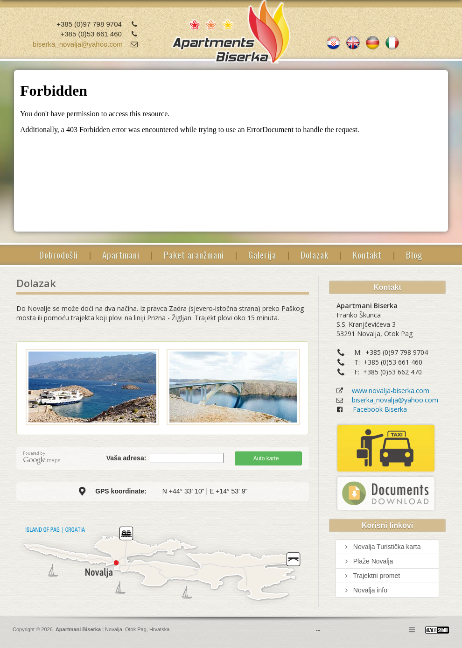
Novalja (113, 629)
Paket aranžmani (194, 254)
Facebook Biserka (380, 409)
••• (318, 630)
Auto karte (266, 458)
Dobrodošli (58, 254)
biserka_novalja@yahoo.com (78, 44)
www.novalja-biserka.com (390, 390)
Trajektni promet (371, 575)
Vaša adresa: (127, 458)
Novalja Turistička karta (382, 546)
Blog (414, 254)
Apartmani (121, 254)
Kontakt (367, 254)
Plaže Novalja (368, 561)
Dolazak (315, 254)
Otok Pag (136, 629)
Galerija (262, 254)
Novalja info (365, 590)
